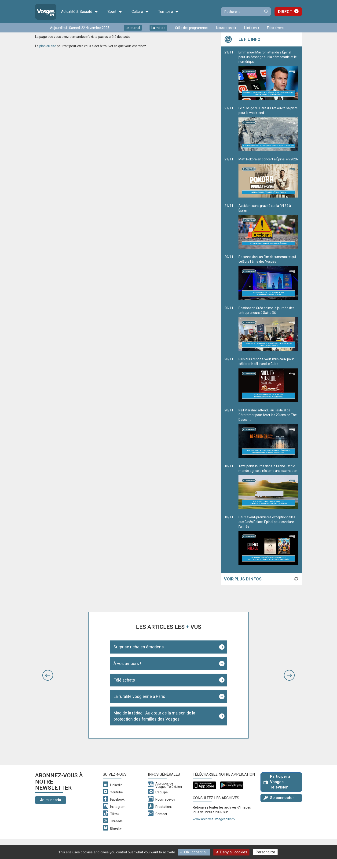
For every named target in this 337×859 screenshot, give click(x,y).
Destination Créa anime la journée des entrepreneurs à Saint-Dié (268, 328)
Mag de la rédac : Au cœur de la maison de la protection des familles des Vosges (154, 716)
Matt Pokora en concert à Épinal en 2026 (268, 177)
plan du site (47, 46)
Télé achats (124, 680)
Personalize (265, 852)
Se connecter (279, 797)
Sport (114, 12)
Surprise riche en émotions (139, 646)
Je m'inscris (50, 800)
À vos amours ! (127, 663)
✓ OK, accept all (193, 852)
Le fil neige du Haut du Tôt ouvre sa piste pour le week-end (268, 128)
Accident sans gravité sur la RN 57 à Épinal (268, 226)
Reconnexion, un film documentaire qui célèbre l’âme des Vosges (268, 277)
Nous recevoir (226, 28)
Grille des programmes (192, 28)
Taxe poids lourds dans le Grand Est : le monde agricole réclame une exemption (268, 486)
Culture (140, 12)
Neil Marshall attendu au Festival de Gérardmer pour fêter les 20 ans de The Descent (268, 433)
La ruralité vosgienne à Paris (139, 696)
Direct (285, 11)
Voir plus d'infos (243, 578)
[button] (47, 675)
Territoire (168, 12)
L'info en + (251, 28)
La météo (158, 28)
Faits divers (275, 28)
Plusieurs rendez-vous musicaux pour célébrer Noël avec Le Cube (268, 379)
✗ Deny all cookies (231, 852)
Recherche (266, 11)
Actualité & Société (79, 12)
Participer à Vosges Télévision (277, 781)
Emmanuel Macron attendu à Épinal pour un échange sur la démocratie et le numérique (268, 75)
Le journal (133, 28)
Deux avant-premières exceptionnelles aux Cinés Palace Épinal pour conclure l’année (268, 540)
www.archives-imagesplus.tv (214, 819)
